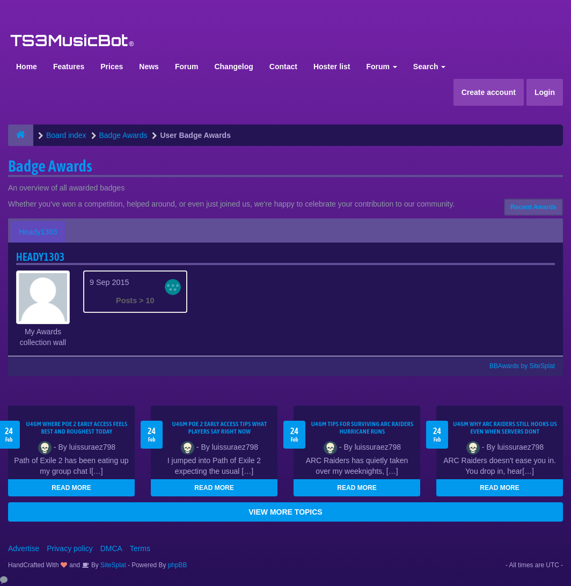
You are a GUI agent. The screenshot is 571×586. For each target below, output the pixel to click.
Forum (187, 66)
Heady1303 (38, 232)
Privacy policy (70, 548)
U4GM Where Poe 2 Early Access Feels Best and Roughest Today (76, 427)
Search (429, 66)
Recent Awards (533, 207)
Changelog (233, 66)
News (149, 66)
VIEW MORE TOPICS (285, 512)
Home (26, 66)
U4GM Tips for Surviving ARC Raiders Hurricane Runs (362, 427)
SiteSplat (112, 565)
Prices (111, 66)
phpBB (177, 565)
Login (545, 92)
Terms (140, 548)
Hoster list (331, 66)
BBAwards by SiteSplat (517, 366)
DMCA (111, 548)
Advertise (23, 548)
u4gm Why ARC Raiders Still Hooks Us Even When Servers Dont (505, 427)
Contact (283, 66)
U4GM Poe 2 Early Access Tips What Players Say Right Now (219, 427)
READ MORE (71, 488)
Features (68, 66)
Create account (489, 92)
